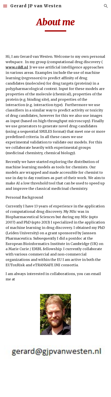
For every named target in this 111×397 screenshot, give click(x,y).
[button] (5, 6)
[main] (55, 24)
